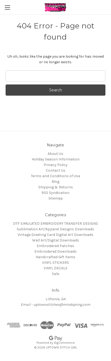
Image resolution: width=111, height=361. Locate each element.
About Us (55, 153)
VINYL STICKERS (55, 262)
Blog (55, 181)
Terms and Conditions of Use (55, 176)
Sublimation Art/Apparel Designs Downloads (55, 229)
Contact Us (55, 170)
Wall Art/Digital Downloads (55, 240)
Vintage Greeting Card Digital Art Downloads (55, 234)
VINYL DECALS (55, 268)
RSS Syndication (55, 192)
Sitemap (55, 198)
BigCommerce (64, 343)
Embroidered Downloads (55, 251)
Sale (55, 273)
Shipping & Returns (55, 187)
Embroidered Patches (55, 246)
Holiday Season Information (56, 159)
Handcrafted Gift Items (55, 257)
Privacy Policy (56, 165)
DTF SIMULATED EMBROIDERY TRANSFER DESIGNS (55, 223)
